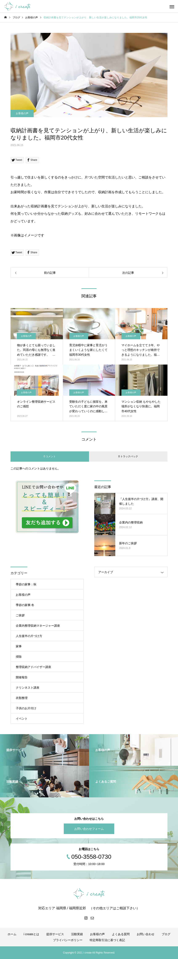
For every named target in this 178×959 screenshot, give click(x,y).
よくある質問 (121, 934)
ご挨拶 (20, 615)
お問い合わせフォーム (89, 828)
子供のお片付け (26, 708)
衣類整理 (22, 698)
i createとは (31, 934)
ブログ (166, 934)
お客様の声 (22, 113)
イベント (22, 718)
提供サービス (55, 934)
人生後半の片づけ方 (29, 636)
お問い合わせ (145, 934)
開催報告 (22, 677)
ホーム (12, 934)
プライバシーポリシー (67, 940)
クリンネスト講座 (27, 687)
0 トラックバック (128, 456)
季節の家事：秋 (26, 584)
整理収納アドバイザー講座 (33, 667)
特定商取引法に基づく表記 (107, 940)
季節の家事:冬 (25, 605)
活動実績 (77, 934)
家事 (19, 646)
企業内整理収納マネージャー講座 (38, 625)
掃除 (19, 656)
